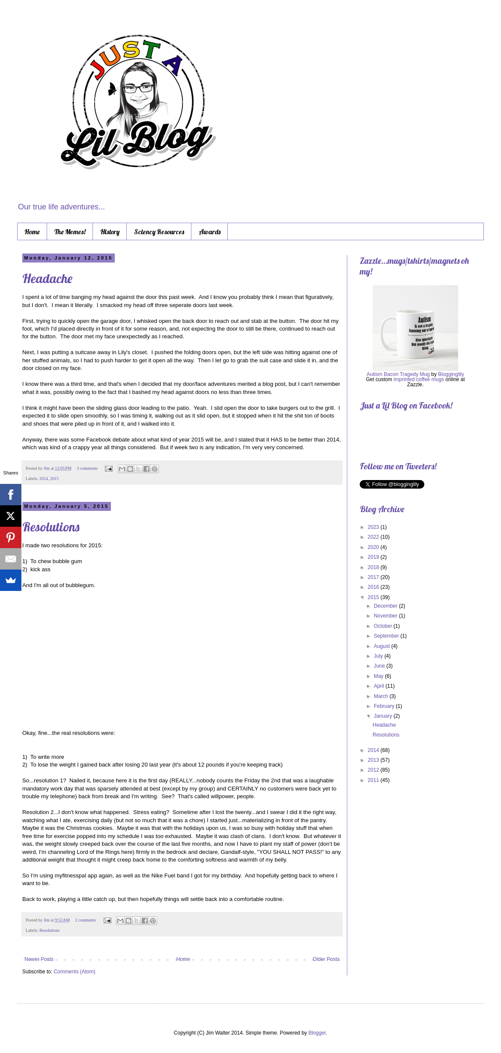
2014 (43, 478)
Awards (210, 231)
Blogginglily (451, 374)
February (385, 706)
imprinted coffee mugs (419, 379)
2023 (374, 527)
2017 (374, 577)
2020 (374, 547)
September (387, 636)
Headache (47, 278)
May (379, 676)
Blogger (317, 1033)
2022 (374, 537)
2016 (374, 587)
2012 (374, 770)
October (384, 626)
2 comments (85, 920)
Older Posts (326, 959)
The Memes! (70, 231)
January (384, 716)
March (382, 696)
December (386, 606)
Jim (47, 468)
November (386, 616)
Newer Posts (39, 959)
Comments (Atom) (74, 972)
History (109, 231)
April (379, 686)
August (382, 646)
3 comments (87, 468)
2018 (374, 567)
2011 (374, 780)
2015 (54, 478)
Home (32, 231)
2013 (374, 760)
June (380, 666)
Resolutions (50, 527)
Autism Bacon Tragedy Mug (398, 374)
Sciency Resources (159, 231)
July (379, 656)
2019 (374, 557)
